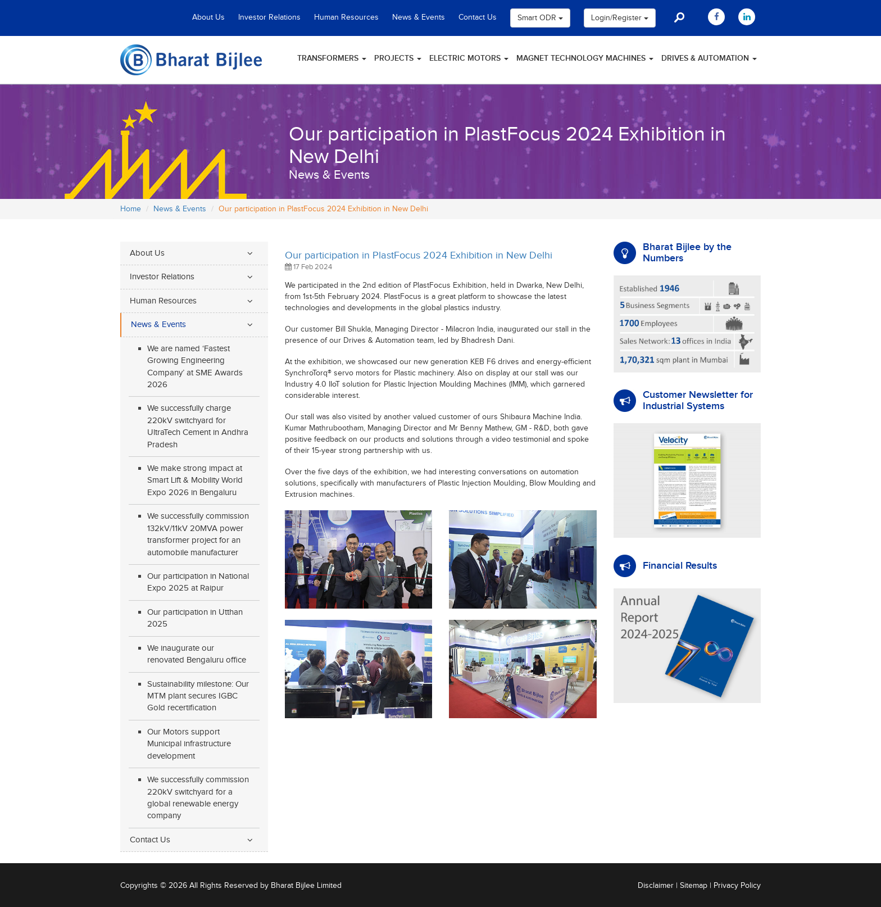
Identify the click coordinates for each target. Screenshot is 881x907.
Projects (397, 58)
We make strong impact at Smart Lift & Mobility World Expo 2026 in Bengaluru (195, 480)
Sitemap (693, 885)
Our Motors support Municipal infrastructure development (189, 744)
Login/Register (619, 17)
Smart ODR (540, 17)
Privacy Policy (737, 885)
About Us (208, 17)
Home (130, 209)
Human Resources (346, 17)
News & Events (418, 17)
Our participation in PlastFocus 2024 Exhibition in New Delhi (418, 255)
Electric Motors (468, 58)
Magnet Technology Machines (584, 58)
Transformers (331, 58)
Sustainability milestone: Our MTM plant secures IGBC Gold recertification (198, 696)
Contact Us (477, 17)
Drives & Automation (709, 58)
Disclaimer (656, 885)
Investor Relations (269, 17)
